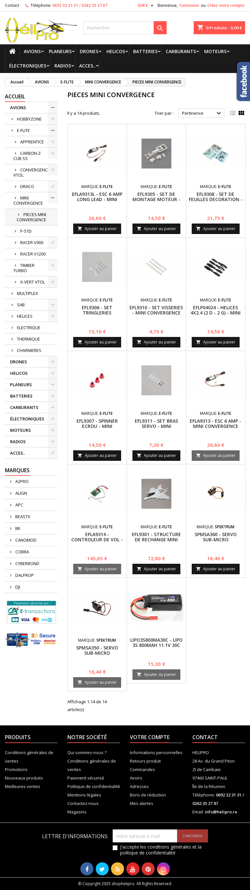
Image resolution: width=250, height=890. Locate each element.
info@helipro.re (221, 812)
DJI (17, 587)
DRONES (89, 51)
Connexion (189, 5)
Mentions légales (84, 795)
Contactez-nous (83, 803)
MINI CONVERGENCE (28, 200)
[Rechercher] (125, 27)
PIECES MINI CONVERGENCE (31, 217)
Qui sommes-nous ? (86, 752)
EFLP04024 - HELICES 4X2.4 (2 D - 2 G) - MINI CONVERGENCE (215, 312)
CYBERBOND (26, 563)
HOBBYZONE (29, 119)
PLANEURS (60, 51)
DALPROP (24, 575)
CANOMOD (25, 540)
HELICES (25, 316)
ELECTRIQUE (28, 327)
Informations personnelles (156, 752)
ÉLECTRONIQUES (27, 66)
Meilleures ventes (22, 786)
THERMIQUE (28, 339)
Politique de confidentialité (93, 786)
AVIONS (32, 51)
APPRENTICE (32, 142)
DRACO (27, 186)
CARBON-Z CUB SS (27, 155)
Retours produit (145, 761)
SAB (21, 305)
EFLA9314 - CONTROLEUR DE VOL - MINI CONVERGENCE (97, 539)
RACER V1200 (33, 254)
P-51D (26, 231)
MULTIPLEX (27, 293)
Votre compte (150, 737)
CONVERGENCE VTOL (31, 172)
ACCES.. (87, 66)
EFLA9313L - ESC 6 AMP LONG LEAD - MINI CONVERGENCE (97, 199)
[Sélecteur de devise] (146, 5)
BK (17, 528)
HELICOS (115, 51)
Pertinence (202, 113)
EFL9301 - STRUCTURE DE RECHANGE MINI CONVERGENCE (156, 539)
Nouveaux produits (24, 778)
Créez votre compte (225, 5)
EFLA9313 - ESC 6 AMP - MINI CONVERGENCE (215, 423)
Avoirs (136, 778)
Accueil (15, 96)
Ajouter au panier (97, 228)
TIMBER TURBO (24, 267)
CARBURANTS (181, 51)
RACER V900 (31, 242)
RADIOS (62, 66)
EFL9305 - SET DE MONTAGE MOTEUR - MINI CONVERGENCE (156, 199)
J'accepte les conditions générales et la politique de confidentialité (160, 850)
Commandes (142, 769)
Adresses (139, 786)
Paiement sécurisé (85, 778)
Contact (12, 5)
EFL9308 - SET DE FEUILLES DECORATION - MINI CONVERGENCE (216, 199)
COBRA (21, 552)
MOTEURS (215, 51)
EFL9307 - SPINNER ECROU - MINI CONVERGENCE (97, 426)
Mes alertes (141, 803)
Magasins (77, 812)
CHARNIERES (29, 350)
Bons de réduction (148, 795)
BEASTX (22, 516)
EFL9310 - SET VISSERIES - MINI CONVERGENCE (156, 310)
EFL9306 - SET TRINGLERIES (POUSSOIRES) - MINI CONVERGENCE (97, 315)
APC (18, 505)
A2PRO (21, 481)
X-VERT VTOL (32, 282)
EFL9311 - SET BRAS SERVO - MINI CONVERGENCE (156, 426)
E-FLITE (23, 130)
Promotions (16, 769)
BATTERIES (145, 51)
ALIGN (20, 493)
